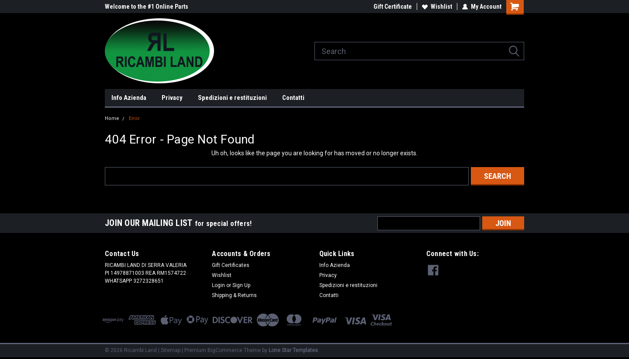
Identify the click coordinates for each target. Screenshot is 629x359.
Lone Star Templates (293, 350)
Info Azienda (128, 98)
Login (218, 285)
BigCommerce (224, 350)
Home (112, 118)
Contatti (293, 98)
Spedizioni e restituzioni (232, 98)
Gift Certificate (392, 6)
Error (134, 118)
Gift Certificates (230, 265)
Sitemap (170, 350)
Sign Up (241, 285)
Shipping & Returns (234, 295)
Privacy (172, 98)
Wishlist (437, 6)
